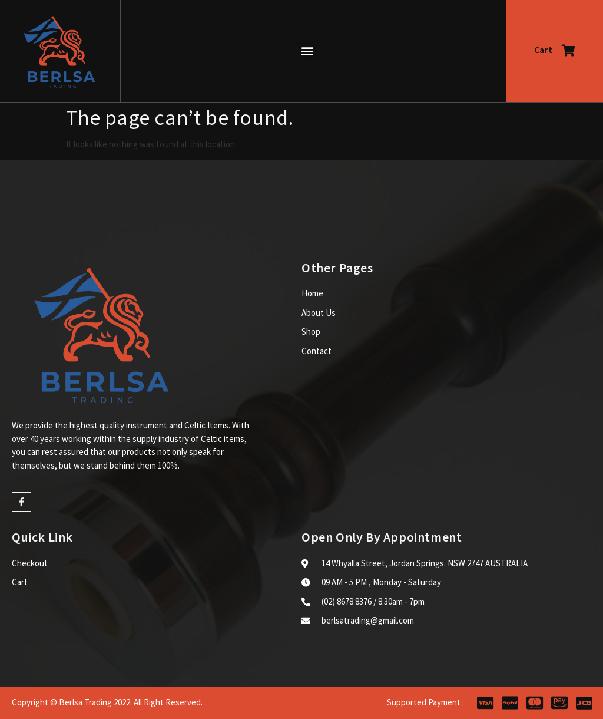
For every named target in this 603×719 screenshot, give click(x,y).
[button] (307, 51)
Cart (555, 50)
